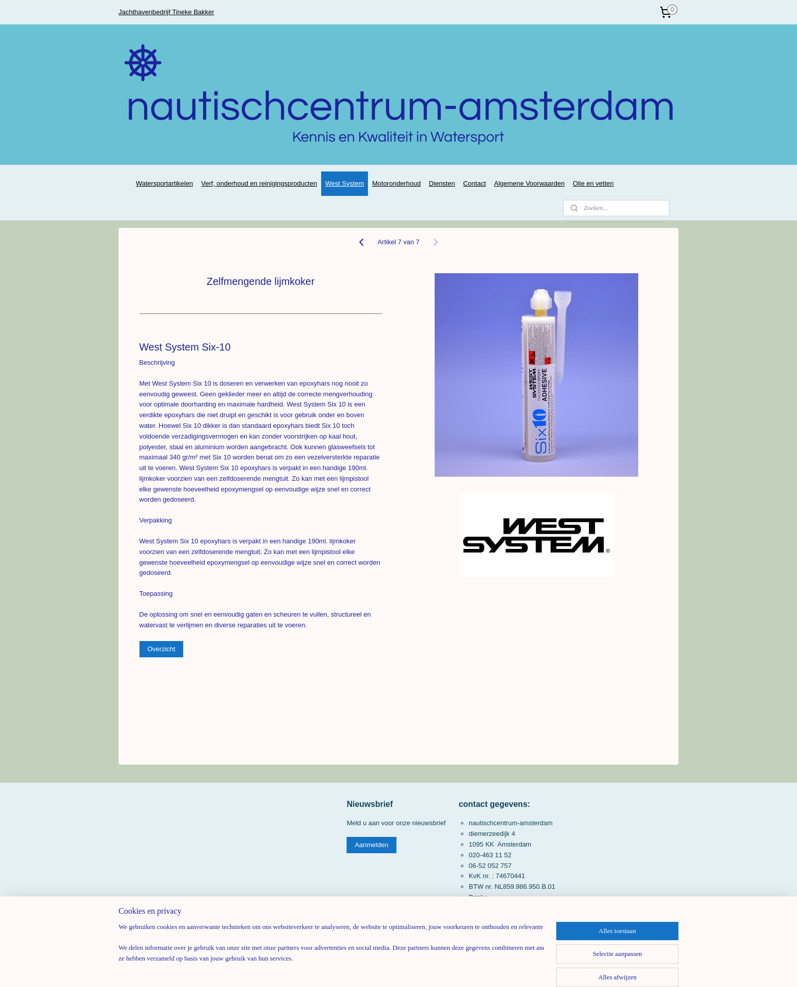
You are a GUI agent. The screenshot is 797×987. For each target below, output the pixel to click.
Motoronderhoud (396, 183)
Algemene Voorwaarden (529, 183)
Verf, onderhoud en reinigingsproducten (259, 183)
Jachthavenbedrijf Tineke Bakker (166, 12)
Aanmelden (371, 845)
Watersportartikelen (164, 183)
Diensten (442, 183)
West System (344, 183)
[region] (331, 954)
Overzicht (161, 649)
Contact (474, 183)
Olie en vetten (593, 183)
